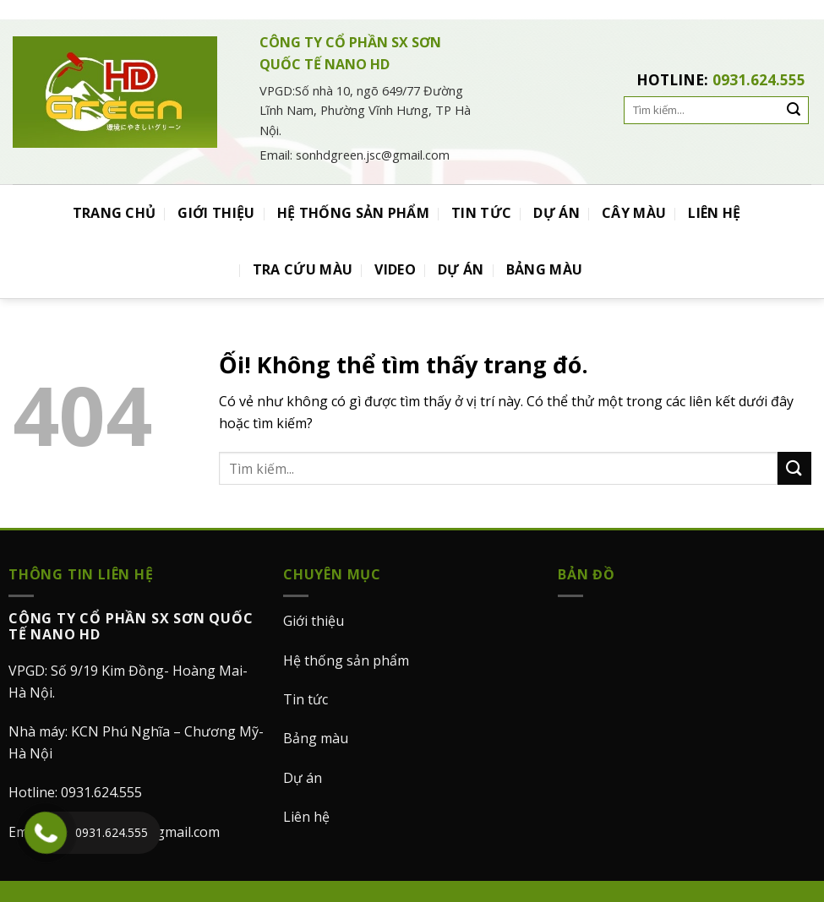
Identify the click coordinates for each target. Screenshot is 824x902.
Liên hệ (306, 816)
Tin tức (305, 699)
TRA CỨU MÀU (303, 269)
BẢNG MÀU (544, 269)
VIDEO (395, 269)
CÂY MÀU (634, 213)
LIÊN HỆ (714, 213)
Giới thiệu (313, 620)
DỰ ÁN (556, 213)
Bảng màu (315, 738)
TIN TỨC (481, 213)
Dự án (302, 778)
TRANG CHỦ (114, 213)
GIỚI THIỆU (215, 213)
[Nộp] (794, 468)
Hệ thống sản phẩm (346, 660)
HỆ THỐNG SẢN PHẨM (353, 213)
